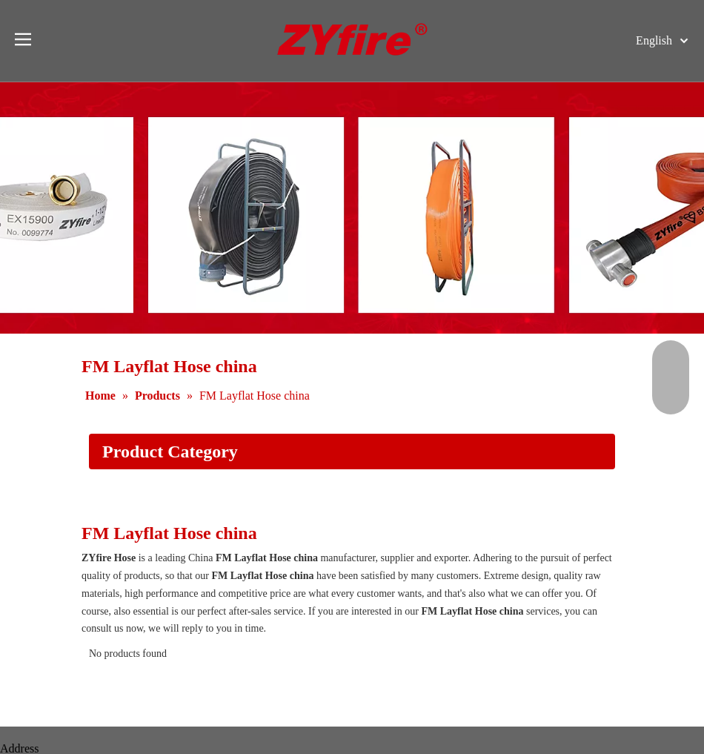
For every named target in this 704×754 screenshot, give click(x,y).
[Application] (352, 501)
